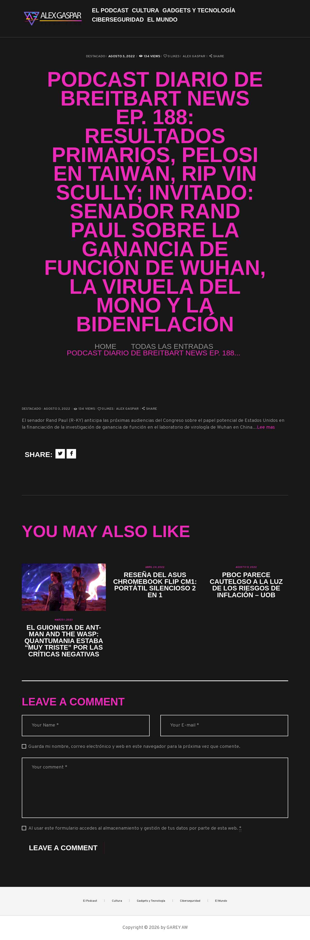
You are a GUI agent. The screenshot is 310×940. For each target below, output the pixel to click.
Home (105, 346)
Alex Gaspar (194, 56)
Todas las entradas (172, 346)
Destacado (95, 56)
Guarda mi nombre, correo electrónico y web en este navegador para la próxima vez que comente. (134, 747)
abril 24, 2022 (154, 567)
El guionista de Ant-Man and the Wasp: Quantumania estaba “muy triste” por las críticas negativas (63, 640)
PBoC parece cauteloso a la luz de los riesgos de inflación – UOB (246, 585)
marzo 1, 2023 (64, 619)
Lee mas (266, 428)
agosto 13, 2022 (246, 567)
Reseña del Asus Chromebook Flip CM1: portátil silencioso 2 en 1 (155, 585)
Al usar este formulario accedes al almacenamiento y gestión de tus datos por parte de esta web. (134, 829)
